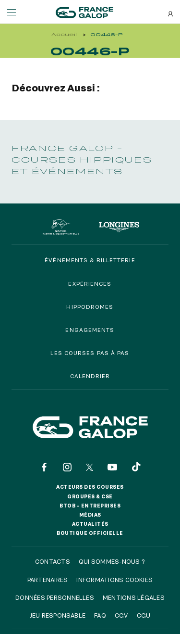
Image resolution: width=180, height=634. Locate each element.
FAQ (100, 615)
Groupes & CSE (90, 496)
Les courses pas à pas (89, 353)
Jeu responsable (58, 615)
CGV (121, 615)
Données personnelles (54, 597)
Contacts (52, 561)
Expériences (89, 283)
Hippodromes (89, 307)
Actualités (90, 524)
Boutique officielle (90, 533)
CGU (144, 615)
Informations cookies (114, 579)
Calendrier (90, 376)
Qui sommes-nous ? (112, 561)
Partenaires (47, 579)
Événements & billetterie (90, 260)
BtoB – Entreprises (90, 505)
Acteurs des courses (90, 487)
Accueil (64, 34)
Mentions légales (134, 597)
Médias (90, 515)
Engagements (89, 330)
